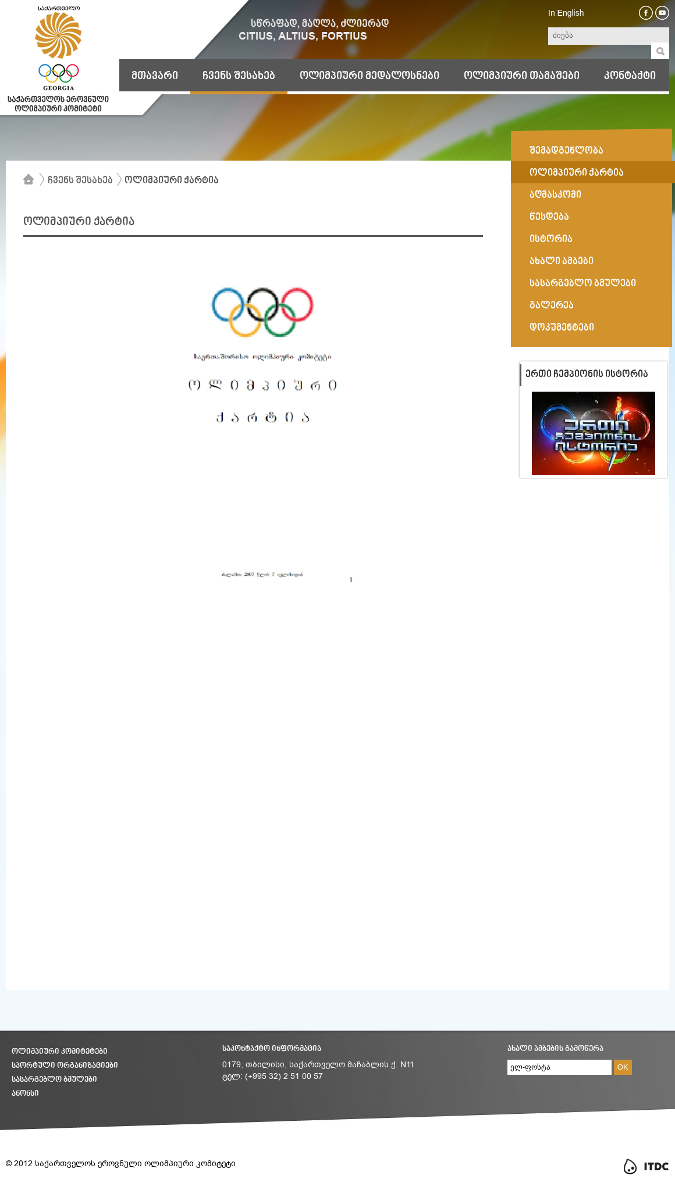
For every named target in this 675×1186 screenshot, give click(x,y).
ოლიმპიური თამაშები (522, 76)
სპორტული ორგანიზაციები (65, 1065)
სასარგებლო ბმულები (54, 1079)
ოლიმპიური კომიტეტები (60, 1051)
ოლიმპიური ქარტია (172, 181)
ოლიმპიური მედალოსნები (369, 76)
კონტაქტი (630, 76)
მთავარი (155, 76)
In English (566, 13)
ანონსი (25, 1093)
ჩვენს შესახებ (238, 76)
